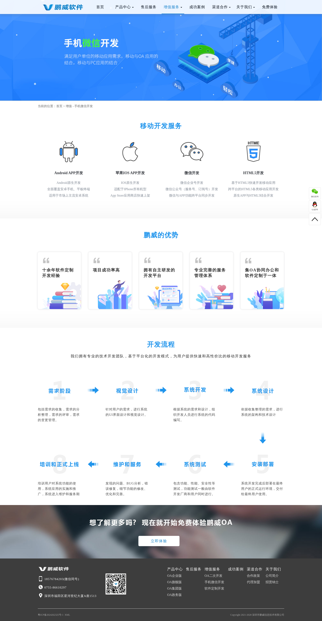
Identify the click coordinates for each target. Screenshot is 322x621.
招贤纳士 (272, 582)
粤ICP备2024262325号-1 (50, 614)
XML (67, 614)
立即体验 (159, 541)
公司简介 (272, 575)
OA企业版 (174, 575)
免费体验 (270, 7)
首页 (100, 7)
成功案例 (197, 7)
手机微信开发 (83, 106)
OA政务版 (174, 595)
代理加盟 (253, 582)
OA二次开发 (213, 575)
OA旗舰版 (174, 582)
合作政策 (253, 575)
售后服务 (148, 7)
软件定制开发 (214, 588)
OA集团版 (174, 588)
